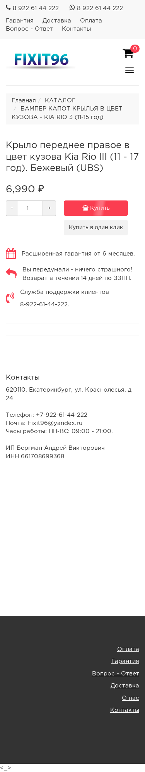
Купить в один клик (96, 227)
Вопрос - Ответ (29, 28)
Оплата (91, 20)
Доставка (57, 20)
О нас (130, 698)
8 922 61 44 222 (36, 8)
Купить (96, 208)
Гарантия (20, 20)
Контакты (76, 28)
